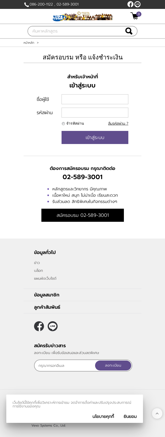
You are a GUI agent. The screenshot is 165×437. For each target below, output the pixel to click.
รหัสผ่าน (45, 112)
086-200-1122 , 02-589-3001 (54, 4)
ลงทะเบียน (113, 365)
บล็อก (38, 270)
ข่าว (37, 262)
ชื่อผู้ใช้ (43, 99)
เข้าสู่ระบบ (95, 137)
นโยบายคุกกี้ (103, 416)
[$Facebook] (130, 4)
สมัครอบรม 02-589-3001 (83, 215)
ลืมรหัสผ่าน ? (118, 123)
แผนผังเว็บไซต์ (45, 278)
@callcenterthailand (137, 4)
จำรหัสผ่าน (75, 123)
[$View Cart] (135, 15)
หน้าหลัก (29, 42)
